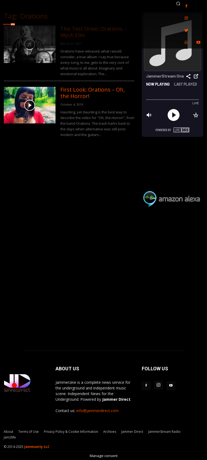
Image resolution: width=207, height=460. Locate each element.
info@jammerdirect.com (97, 410)
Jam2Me (10, 437)
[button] (178, 3)
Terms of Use (28, 431)
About (8, 431)
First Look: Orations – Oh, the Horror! (92, 93)
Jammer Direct (132, 431)
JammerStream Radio (164, 431)
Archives (109, 431)
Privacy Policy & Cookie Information (71, 431)
